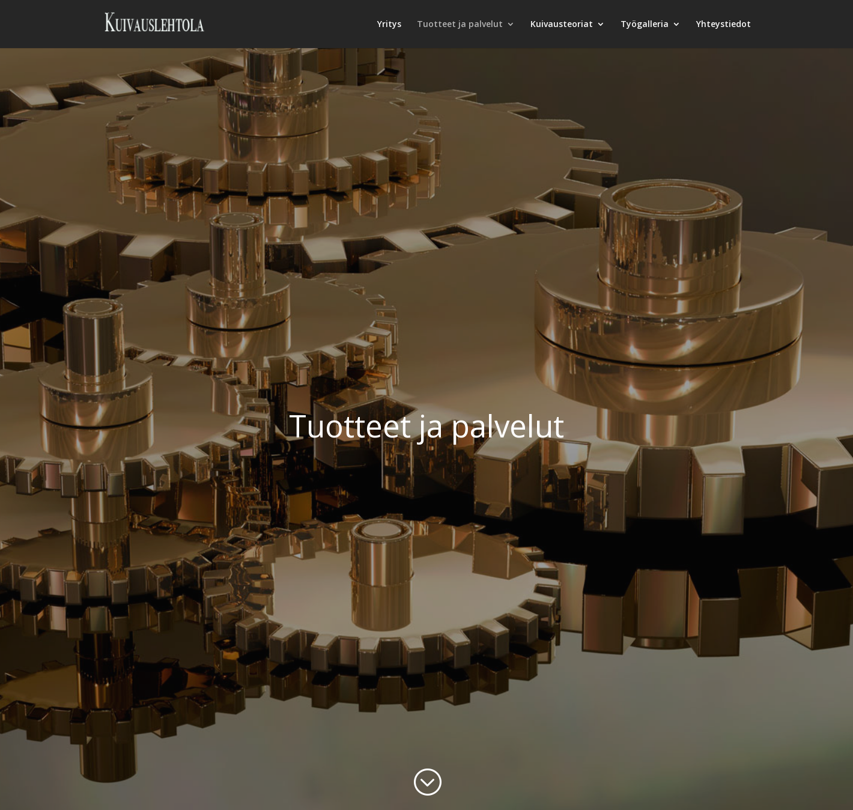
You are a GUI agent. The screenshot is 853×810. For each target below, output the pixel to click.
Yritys (389, 24)
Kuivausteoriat (561, 24)
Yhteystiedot (723, 24)
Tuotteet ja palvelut (460, 24)
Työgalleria (645, 24)
